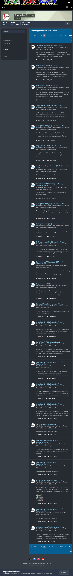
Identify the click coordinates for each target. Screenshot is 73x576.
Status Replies (7, 44)
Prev (35, 35)
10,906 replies (51, 60)
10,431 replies (51, 80)
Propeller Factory (41, 47)
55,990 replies (51, 178)
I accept (64, 572)
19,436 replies (51, 120)
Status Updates (7, 40)
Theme (24, 563)
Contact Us (41, 563)
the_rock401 (55, 67)
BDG (53, 47)
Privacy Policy (33, 563)
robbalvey (54, 107)
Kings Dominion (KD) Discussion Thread (49, 106)
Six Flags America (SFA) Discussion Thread (50, 126)
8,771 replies (51, 140)
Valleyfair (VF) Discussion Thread (47, 65)
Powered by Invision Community (37, 565)
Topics (5, 52)
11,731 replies (51, 198)
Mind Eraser (55, 127)
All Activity (6, 31)
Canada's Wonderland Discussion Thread (49, 45)
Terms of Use (6, 573)
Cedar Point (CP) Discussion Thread (48, 342)
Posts (5, 56)
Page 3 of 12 (70, 38)
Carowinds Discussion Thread (46, 424)
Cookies (49, 563)
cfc (53, 187)
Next (61, 35)
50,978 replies (51, 356)
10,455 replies (52, 434)
